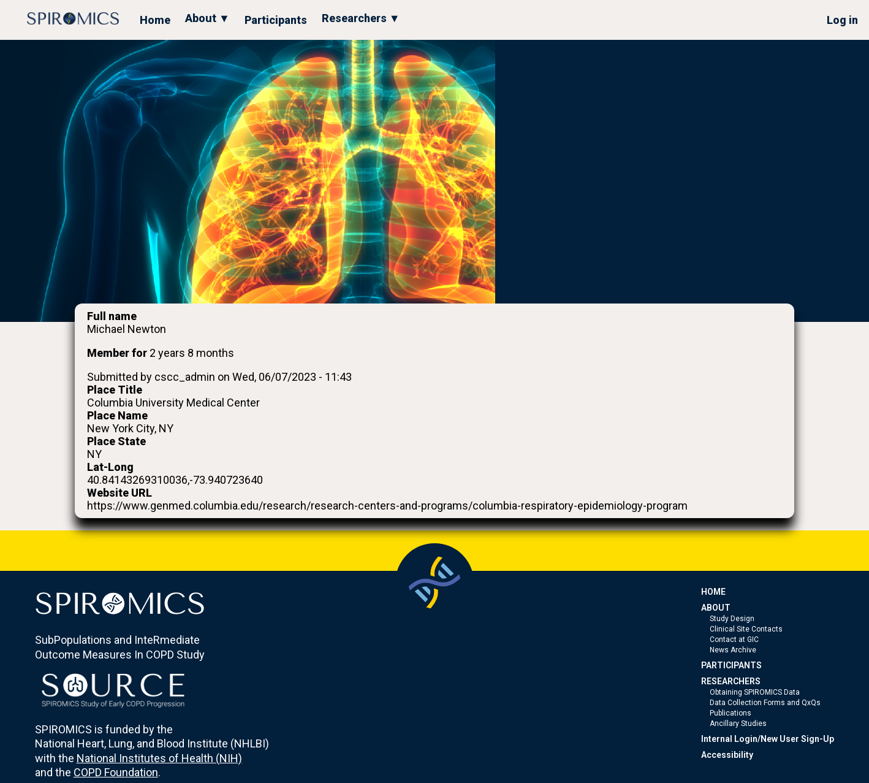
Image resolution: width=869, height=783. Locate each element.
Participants (276, 19)
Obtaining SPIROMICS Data (755, 692)
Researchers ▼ (361, 18)
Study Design (732, 618)
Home (155, 19)
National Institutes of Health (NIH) (159, 758)
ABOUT (715, 608)
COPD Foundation (116, 772)
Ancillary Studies (738, 723)
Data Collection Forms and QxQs (765, 702)
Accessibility (727, 755)
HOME (713, 592)
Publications (730, 713)
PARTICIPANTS (731, 665)
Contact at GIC (734, 639)
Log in (842, 19)
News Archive (733, 650)
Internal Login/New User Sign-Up (767, 739)
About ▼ (207, 18)
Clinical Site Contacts (746, 629)
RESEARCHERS (731, 681)
